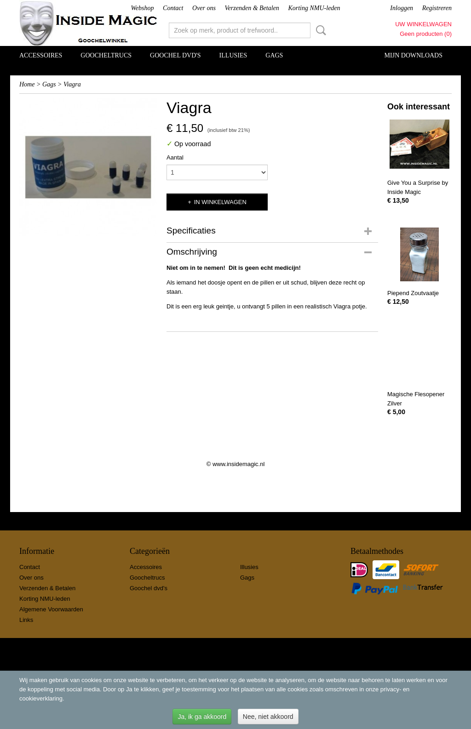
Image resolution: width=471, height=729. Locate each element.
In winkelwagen (220, 202)
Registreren (437, 8)
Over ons (204, 8)
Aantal (175, 157)
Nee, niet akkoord (268, 716)
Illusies (233, 55)
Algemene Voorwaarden (51, 609)
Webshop (142, 8)
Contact (173, 8)
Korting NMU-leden (314, 8)
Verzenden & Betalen (252, 8)
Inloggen (401, 8)
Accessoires (40, 55)
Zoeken (319, 30)
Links (26, 619)
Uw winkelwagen (423, 24)
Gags (274, 55)
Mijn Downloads (413, 55)
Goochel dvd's (175, 55)
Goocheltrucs (106, 55)
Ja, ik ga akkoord (202, 716)
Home (26, 84)
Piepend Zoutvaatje (413, 293)
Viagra (72, 84)
